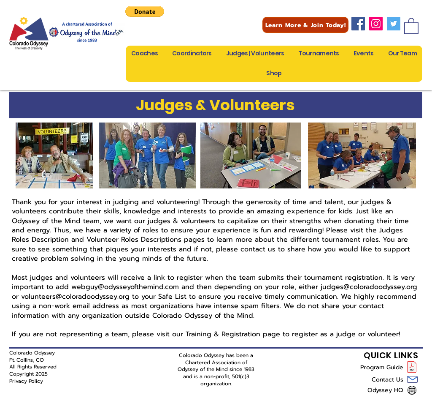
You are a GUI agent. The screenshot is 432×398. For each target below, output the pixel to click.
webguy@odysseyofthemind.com (125, 287)
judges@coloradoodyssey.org (369, 287)
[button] (144, 11)
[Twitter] (393, 23)
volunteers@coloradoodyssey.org (75, 297)
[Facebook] (358, 23)
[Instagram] (376, 23)
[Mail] (412, 379)
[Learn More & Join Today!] (305, 25)
